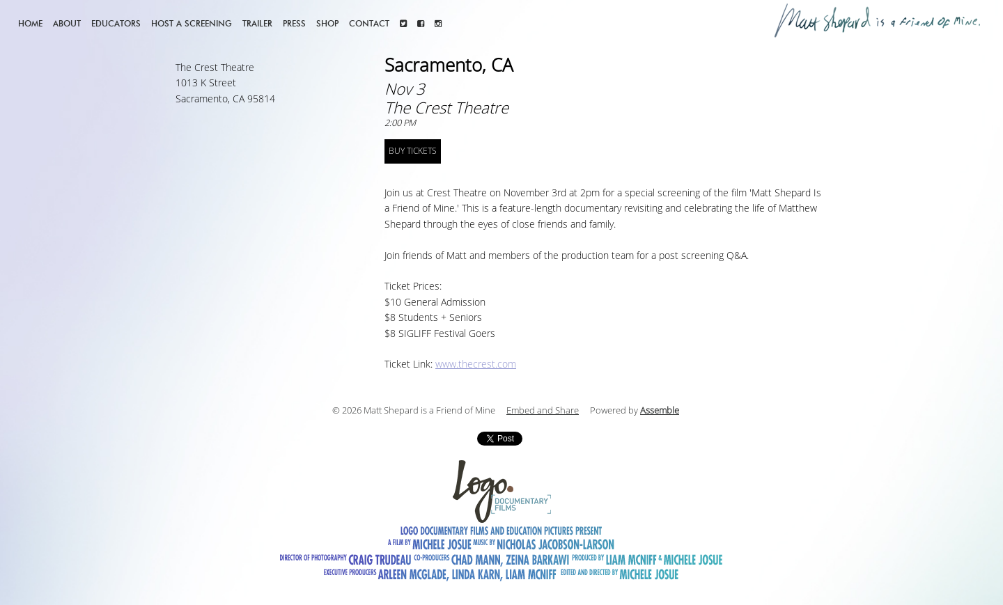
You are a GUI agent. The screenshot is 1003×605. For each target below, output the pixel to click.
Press (294, 23)
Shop (327, 23)
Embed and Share (542, 410)
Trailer (257, 23)
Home (30, 23)
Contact (369, 23)
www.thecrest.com (475, 364)
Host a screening (191, 23)
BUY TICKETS (413, 151)
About (67, 23)
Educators (116, 23)
